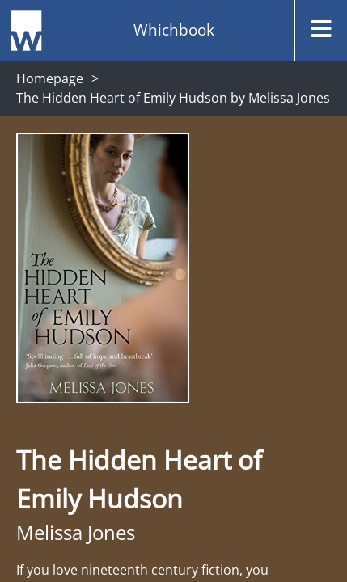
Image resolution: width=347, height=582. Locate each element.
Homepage (49, 78)
